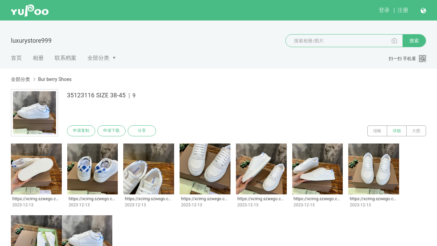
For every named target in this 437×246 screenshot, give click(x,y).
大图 (416, 130)
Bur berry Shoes (54, 79)
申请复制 (81, 130)
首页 (16, 58)
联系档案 (65, 58)
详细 (397, 130)
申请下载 (112, 130)
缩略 (377, 130)
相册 (38, 58)
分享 (143, 130)
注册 (402, 10)
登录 (384, 10)
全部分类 (98, 58)
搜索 (414, 40)
